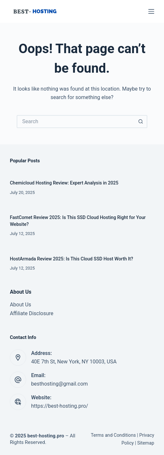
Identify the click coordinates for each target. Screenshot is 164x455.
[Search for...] (75, 121)
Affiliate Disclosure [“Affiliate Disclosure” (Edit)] (31, 313)
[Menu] (151, 11)
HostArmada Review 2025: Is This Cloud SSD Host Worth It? (71, 258)
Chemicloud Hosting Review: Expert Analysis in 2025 (64, 182)
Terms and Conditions (113, 435)
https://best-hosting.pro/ (59, 406)
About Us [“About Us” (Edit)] (20, 304)
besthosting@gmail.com (59, 384)
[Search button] (140, 121)
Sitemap (145, 443)
